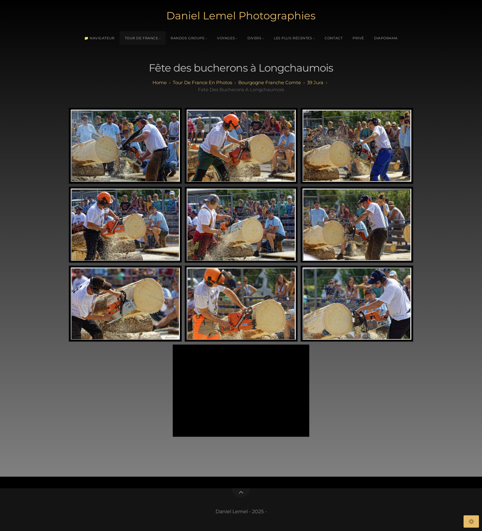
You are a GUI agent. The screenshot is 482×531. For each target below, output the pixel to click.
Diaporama (386, 38)
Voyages (226, 38)
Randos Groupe (187, 38)
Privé (358, 38)
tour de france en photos (202, 82)
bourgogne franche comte (269, 82)
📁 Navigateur (99, 38)
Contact (333, 38)
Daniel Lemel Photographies (241, 15)
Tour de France (141, 38)
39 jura (315, 82)
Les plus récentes (293, 38)
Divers (254, 38)
